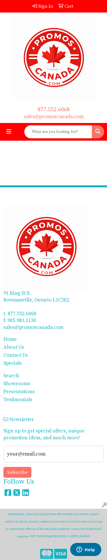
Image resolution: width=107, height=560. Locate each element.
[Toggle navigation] (9, 132)
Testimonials (17, 400)
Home (10, 339)
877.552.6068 (54, 109)
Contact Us (15, 355)
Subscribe (17, 472)
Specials (12, 363)
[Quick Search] (58, 131)
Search (11, 376)
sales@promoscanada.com (54, 117)
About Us (13, 347)
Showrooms (16, 384)
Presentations (19, 392)
